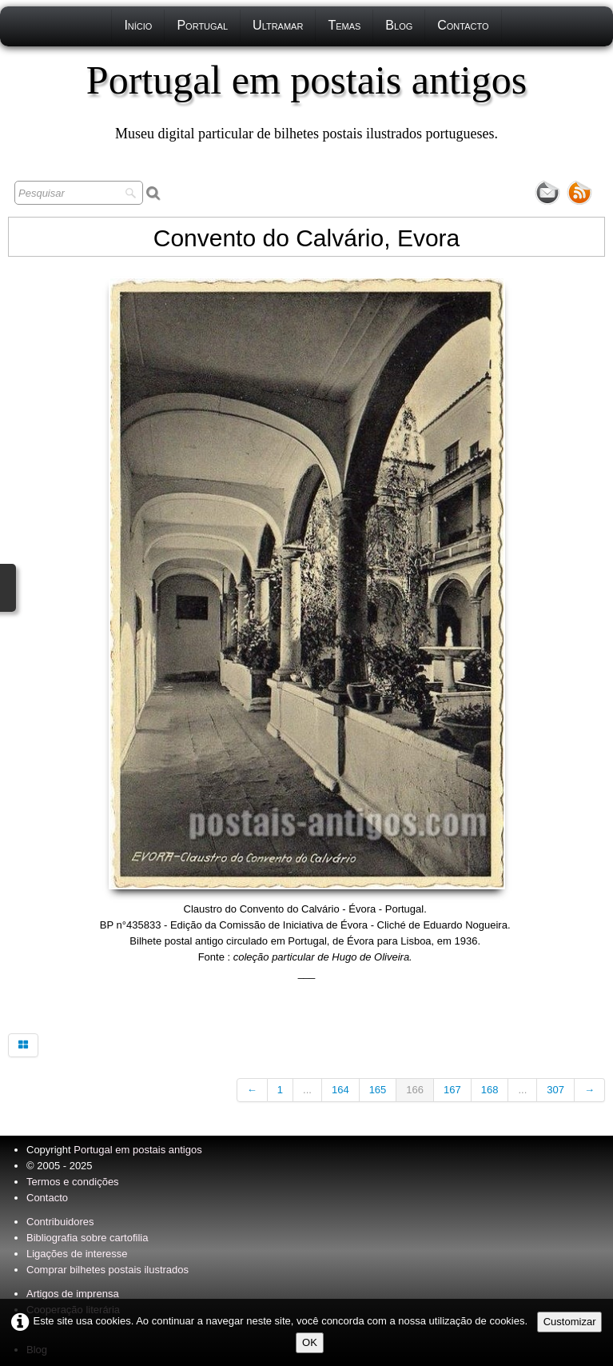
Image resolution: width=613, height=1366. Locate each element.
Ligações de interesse (76, 1254)
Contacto (462, 25)
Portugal (202, 25)
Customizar (569, 1322)
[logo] (306, 100)
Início (138, 25)
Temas (344, 25)
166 (415, 1090)
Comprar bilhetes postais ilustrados (107, 1270)
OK (309, 1342)
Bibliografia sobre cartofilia (87, 1238)
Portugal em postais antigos (137, 1150)
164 (340, 1090)
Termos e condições (72, 1182)
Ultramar (278, 25)
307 (555, 1090)
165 (378, 1090)
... (307, 1090)
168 (490, 1090)
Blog (398, 25)
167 (452, 1090)
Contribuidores (60, 1222)
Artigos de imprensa (72, 1294)
